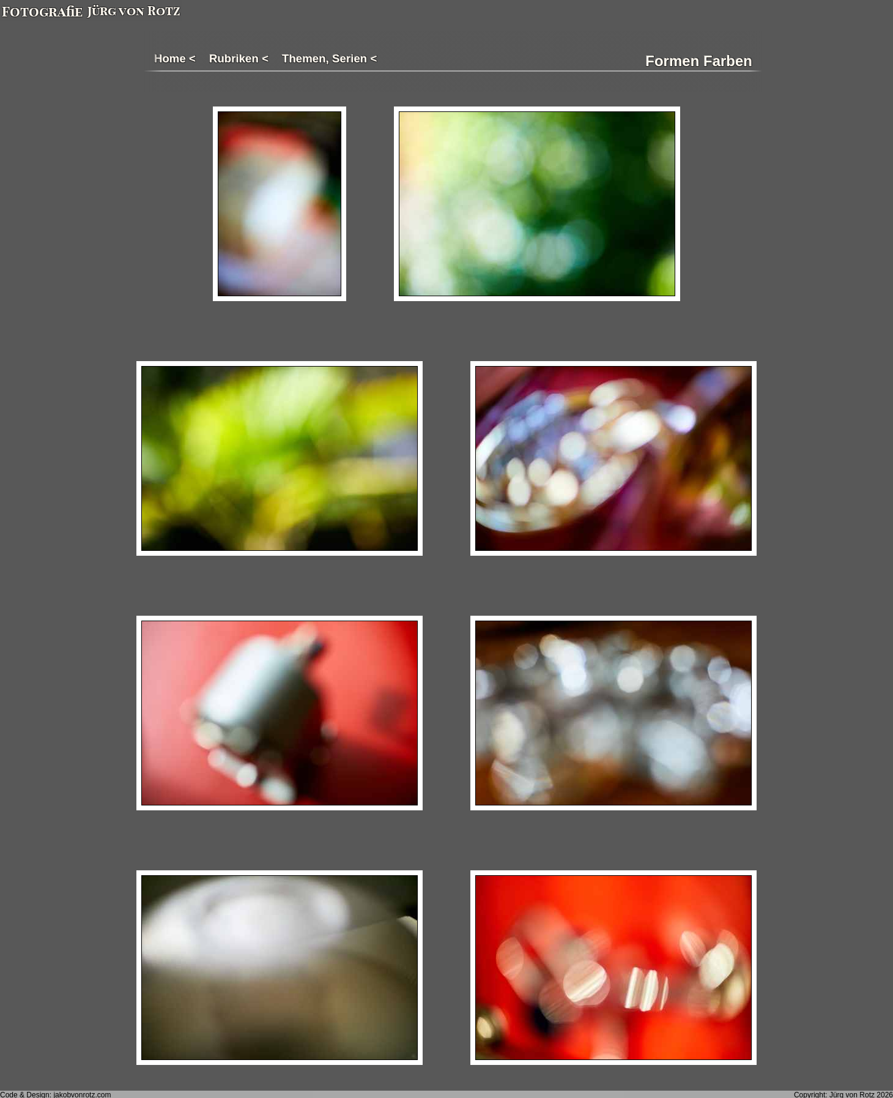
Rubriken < (239, 58)
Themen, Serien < (329, 58)
